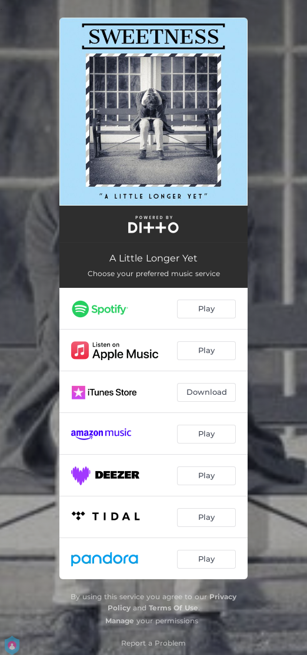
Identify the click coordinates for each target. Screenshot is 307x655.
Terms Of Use (173, 607)
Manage (119, 620)
